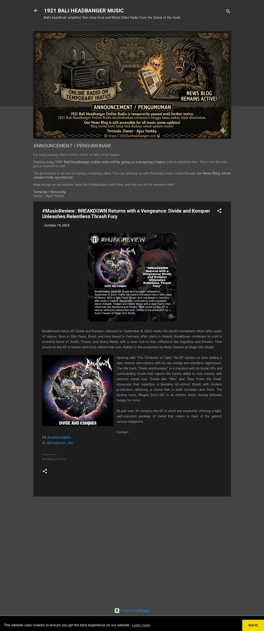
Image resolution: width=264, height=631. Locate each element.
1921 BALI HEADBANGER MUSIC (84, 11)
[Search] (228, 12)
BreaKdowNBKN (59, 438)
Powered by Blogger (132, 611)
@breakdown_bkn (60, 443)
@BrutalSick (60, 459)
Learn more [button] (141, 625)
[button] (219, 211)
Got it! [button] (253, 625)
